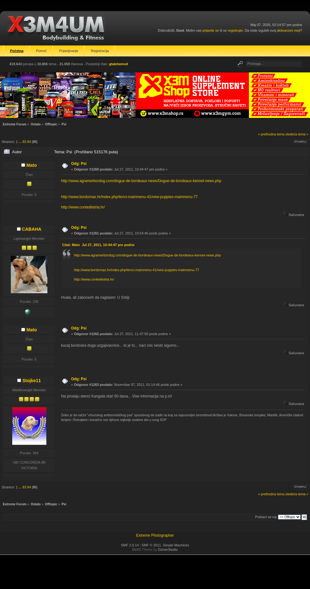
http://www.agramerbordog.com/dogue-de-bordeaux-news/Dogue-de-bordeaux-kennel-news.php (141, 181)
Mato (31, 165)
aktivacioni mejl (288, 30)
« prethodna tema (271, 134)
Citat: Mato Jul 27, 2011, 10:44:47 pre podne (98, 245)
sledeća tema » (297, 134)
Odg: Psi (78, 163)
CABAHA (31, 229)
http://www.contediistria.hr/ (83, 207)
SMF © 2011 (151, 545)
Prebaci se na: (266, 517)
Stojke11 (31, 380)
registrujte (235, 30)
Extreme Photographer (155, 535)
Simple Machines (176, 545)
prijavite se (210, 30)
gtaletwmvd (118, 64)
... (21, 142)
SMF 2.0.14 (130, 545)
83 (24, 142)
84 (29, 142)
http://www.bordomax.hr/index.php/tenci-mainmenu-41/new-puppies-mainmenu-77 (129, 197)
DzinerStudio (168, 549)
